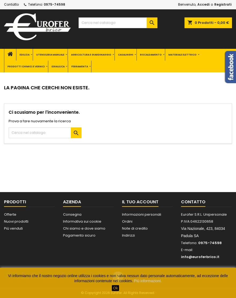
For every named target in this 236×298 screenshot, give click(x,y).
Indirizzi (128, 235)
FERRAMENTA (79, 66)
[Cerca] (118, 22)
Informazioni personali (141, 214)
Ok (115, 288)
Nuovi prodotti (16, 221)
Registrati (222, 4)
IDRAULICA (58, 66)
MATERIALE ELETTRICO (182, 54)
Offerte (10, 214)
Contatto (11, 4)
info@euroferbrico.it (200, 256)
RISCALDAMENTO (151, 54)
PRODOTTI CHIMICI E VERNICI (26, 66)
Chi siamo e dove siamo (84, 228)
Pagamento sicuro (79, 235)
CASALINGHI (125, 54)
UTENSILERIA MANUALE (50, 54)
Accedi (203, 4)
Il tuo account (140, 202)
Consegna (72, 214)
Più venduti (13, 228)
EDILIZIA (25, 54)
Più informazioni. (148, 281)
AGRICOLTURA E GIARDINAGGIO (91, 54)
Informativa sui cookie (82, 221)
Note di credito (135, 228)
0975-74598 (54, 4)
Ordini (127, 221)
